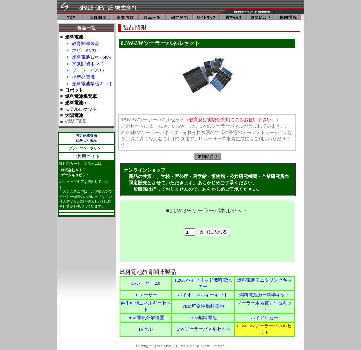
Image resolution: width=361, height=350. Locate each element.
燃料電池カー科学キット (264, 294)
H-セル (146, 329)
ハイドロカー (264, 317)
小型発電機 (83, 77)
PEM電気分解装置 (145, 317)
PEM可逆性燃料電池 (203, 306)
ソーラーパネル (88, 70)
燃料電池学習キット (92, 83)
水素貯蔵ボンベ (88, 63)
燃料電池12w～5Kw (92, 57)
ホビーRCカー (86, 50)
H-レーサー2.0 (145, 283)
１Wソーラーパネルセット (203, 329)
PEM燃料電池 (203, 317)
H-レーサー (146, 294)
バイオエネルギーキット (203, 294)
